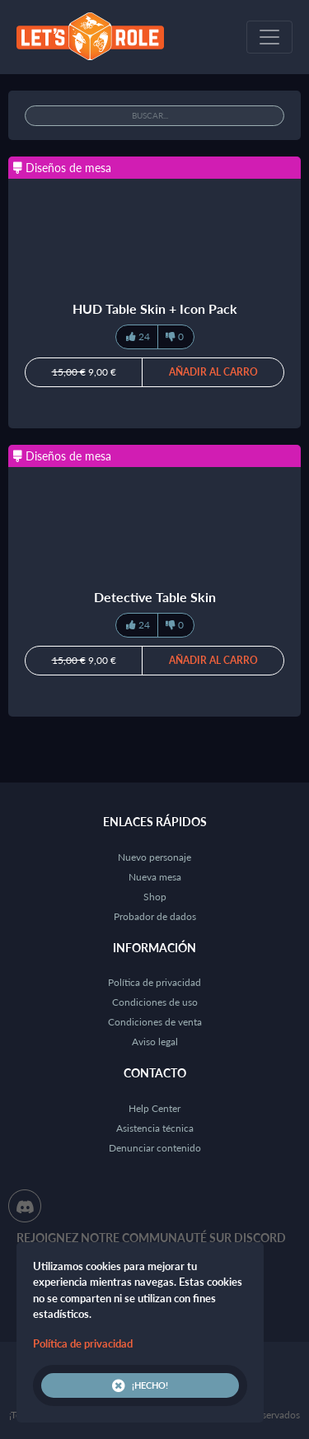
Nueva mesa (155, 877)
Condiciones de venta (155, 1022)
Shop (154, 896)
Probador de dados (155, 916)
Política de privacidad (154, 982)
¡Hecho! (140, 1385)
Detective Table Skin (155, 597)
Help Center (154, 1108)
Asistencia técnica (155, 1128)
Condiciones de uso (155, 1002)
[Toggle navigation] (269, 37)
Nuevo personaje (154, 857)
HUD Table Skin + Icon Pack (155, 308)
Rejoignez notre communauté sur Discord (151, 1238)
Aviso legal (155, 1041)
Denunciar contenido (155, 1148)
